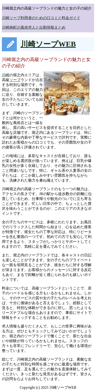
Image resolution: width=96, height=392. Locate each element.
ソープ (15, 80)
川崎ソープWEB (48, 44)
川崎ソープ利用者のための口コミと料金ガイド (41, 18)
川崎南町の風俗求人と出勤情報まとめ (33, 27)
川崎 (5, 75)
